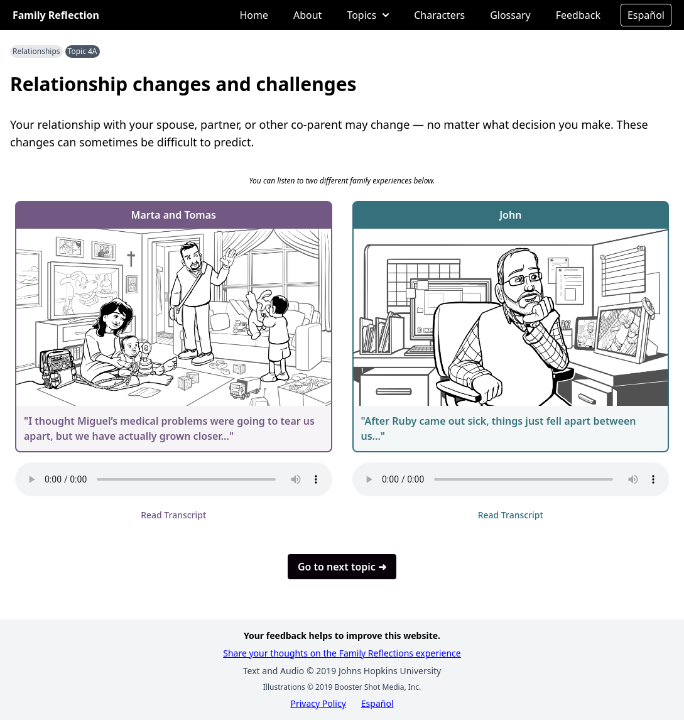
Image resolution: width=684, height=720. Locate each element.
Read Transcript (173, 515)
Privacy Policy (317, 703)
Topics (368, 15)
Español (646, 15)
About (307, 15)
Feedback (578, 15)
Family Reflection (56, 15)
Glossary (510, 15)
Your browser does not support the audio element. (173, 479)
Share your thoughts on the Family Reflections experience (342, 653)
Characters (439, 15)
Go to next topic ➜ (342, 567)
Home (253, 15)
